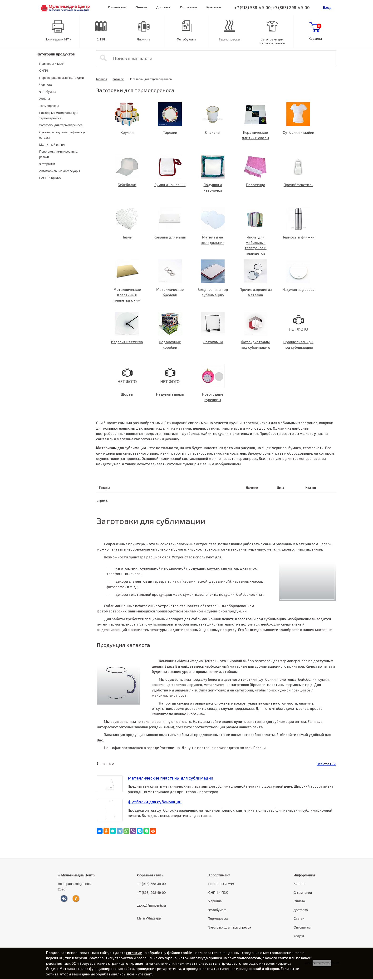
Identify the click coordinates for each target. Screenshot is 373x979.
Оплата (141, 7)
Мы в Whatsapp (149, 918)
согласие (134, 952)
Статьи (299, 918)
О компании (117, 7)
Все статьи (326, 764)
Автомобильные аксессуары (59, 171)
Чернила (143, 39)
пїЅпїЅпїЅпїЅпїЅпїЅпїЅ (322, 963)
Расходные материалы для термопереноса (58, 115)
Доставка (163, 7)
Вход (327, 7)
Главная (101, 78)
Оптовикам (188, 7)
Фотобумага (186, 39)
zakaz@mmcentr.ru (151, 905)
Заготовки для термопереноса (272, 41)
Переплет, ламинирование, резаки (58, 154)
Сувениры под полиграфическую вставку (62, 134)
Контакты (213, 7)
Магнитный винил (52, 144)
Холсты (44, 98)
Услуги (299, 936)
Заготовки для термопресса (229, 927)
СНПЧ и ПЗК (218, 893)
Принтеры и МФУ (58, 39)
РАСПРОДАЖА (50, 178)
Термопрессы (229, 39)
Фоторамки (47, 164)
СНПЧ (101, 39)
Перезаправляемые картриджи (61, 78)
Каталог (118, 78)
